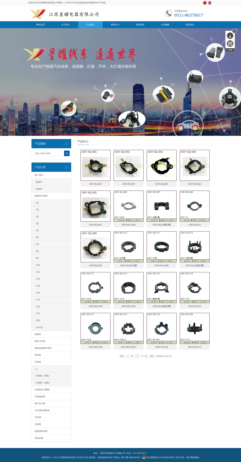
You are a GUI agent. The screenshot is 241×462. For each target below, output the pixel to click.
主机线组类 (40, 396)
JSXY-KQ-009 (95, 265)
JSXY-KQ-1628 (95, 347)
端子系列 (39, 175)
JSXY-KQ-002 (128, 184)
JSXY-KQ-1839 (128, 225)
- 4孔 (37, 223)
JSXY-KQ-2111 (194, 347)
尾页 (152, 356)
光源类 (38, 424)
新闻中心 (115, 25)
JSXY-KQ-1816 (95, 306)
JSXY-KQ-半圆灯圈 (162, 225)
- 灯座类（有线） (43, 376)
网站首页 (40, 25)
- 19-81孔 (39, 327)
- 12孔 (37, 279)
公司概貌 (165, 25)
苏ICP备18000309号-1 (131, 457)
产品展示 (90, 25)
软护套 (38, 355)
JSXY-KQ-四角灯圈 (162, 306)
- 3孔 (37, 216)
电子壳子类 (40, 403)
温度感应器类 (41, 431)
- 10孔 (37, 265)
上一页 (130, 356)
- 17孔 (37, 313)
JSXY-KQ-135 (194, 306)
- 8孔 (37, 251)
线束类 (38, 334)
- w (36, 369)
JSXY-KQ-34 (194, 225)
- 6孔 (37, 237)
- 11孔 (37, 272)
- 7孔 (37, 244)
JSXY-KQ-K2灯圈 (128, 265)
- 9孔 (37, 258)
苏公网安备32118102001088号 (160, 457)
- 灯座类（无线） (43, 383)
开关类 (38, 417)
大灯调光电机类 (42, 410)
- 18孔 (37, 320)
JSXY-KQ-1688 (161, 265)
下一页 (144, 356)
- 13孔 (37, 286)
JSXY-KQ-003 (161, 184)
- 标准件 (38, 182)
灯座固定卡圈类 (42, 389)
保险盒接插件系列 (43, 348)
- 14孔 (37, 293)
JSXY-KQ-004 (194, 184)
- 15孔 (37, 300)
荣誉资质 (140, 25)
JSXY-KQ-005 (95, 225)
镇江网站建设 (192, 457)
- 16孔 (37, 306)
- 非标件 (38, 189)
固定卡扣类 (40, 341)
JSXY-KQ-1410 (128, 306)
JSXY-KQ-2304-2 (128, 347)
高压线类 (39, 438)
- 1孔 (37, 203)
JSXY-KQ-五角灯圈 (195, 265)
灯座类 (38, 362)
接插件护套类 (41, 196)
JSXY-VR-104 (161, 347)
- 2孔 (37, 210)
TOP (230, 50)
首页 (122, 356)
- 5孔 (37, 230)
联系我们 (190, 25)
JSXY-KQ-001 (95, 184)
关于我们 (65, 25)
